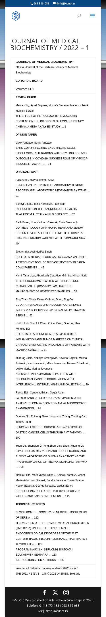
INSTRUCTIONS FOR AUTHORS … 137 (40, 560)
